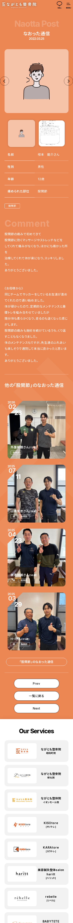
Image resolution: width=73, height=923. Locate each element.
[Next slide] (68, 81)
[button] (21, 133)
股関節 (12, 205)
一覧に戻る (36, 696)
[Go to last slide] (4, 81)
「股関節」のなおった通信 (37, 662)
